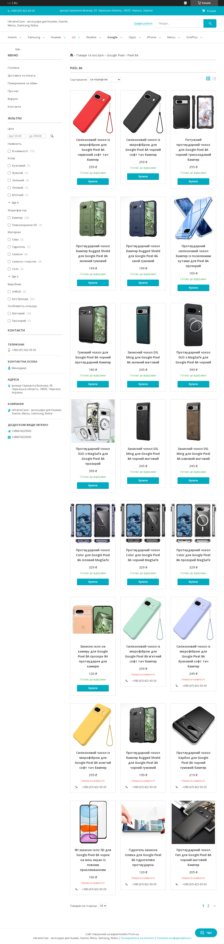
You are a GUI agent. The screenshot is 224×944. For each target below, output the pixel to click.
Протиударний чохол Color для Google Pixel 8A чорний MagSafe (143, 555)
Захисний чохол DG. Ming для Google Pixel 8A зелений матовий (143, 357)
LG (73, 37)
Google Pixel (115, 55)
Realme (91, 37)
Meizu (171, 37)
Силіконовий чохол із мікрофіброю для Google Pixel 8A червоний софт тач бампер (93, 150)
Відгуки (13, 99)
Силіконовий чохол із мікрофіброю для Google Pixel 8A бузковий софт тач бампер (193, 656)
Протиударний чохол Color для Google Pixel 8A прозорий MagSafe (193, 555)
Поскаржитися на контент (137, 938)
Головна (13, 68)
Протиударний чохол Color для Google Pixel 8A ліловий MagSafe (93, 555)
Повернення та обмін (22, 83)
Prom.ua (133, 934)
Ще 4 (15, 202)
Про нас (13, 91)
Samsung (34, 37)
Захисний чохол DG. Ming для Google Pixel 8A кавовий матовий (193, 454)
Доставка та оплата (21, 75)
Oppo (132, 37)
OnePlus (192, 37)
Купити (93, 181)
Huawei (56, 37)
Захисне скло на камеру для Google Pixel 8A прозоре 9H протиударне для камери (93, 656)
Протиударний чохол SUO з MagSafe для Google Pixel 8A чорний (193, 357)
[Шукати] (209, 23)
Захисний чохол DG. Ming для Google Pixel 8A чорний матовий (143, 454)
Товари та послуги (90, 55)
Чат (206, 933)
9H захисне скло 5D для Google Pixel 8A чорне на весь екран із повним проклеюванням (93, 860)
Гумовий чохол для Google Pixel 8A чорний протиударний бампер (93, 357)
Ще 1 (15, 276)
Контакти (14, 106)
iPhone (151, 37)
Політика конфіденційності (174, 938)
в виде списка (214, 79)
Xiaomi (12, 37)
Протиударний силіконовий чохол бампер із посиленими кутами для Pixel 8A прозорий (193, 256)
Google (112, 37)
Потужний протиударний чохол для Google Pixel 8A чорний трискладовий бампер (193, 150)
